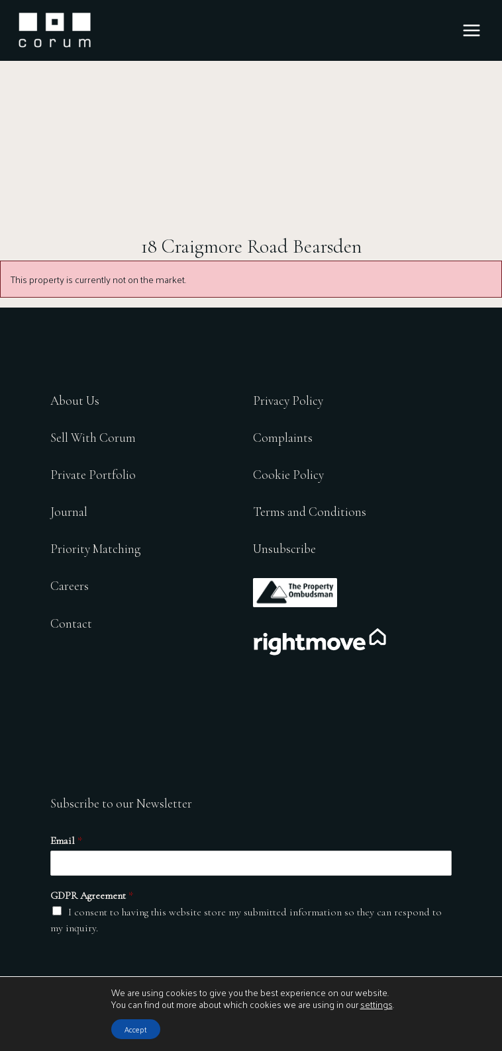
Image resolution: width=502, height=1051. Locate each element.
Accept (136, 1029)
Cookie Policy (288, 474)
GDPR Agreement (91, 895)
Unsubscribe (284, 548)
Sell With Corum (93, 437)
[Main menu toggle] (471, 30)
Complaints (283, 437)
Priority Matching (95, 548)
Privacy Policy (288, 400)
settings (376, 1005)
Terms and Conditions (309, 511)
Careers (69, 585)
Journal (68, 511)
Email (66, 840)
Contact (71, 623)
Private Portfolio (93, 474)
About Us (74, 400)
